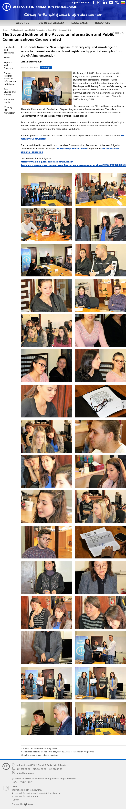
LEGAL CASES (79, 22)
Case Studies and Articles (10, 91)
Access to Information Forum (25, 796)
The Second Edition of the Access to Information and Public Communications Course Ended (58, 36)
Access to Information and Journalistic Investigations (36, 793)
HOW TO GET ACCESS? (50, 22)
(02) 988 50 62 (23, 769)
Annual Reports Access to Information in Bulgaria (10, 78)
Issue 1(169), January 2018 (59, 30)
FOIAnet (15, 799)
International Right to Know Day (27, 789)
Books (7, 57)
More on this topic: (36, 67)
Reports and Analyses (8, 65)
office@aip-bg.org (25, 772)
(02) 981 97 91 (39, 769)
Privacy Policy (26, 781)
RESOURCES (102, 22)
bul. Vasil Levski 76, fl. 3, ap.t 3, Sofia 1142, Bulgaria (41, 765)
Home (5, 30)
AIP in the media (9, 101)
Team (14, 781)
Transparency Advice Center (71, 148)
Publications (16, 30)
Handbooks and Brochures (9, 49)
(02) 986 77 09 (55, 769)
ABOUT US (22, 22)
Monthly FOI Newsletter (34, 30)
